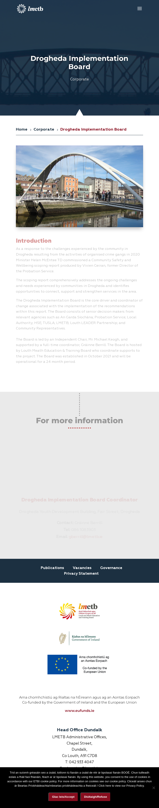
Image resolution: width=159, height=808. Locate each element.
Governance (111, 568)
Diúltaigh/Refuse (95, 796)
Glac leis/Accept (63, 796)
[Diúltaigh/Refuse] (153, 788)
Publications (52, 568)
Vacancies (82, 568)
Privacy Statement (81, 574)
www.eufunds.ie (79, 668)
